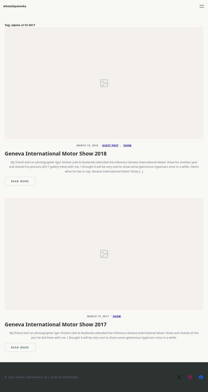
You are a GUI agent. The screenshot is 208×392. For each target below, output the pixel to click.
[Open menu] (202, 6)
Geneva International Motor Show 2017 (56, 324)
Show (127, 145)
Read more (23, 183)
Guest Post (110, 145)
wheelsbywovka (14, 6)
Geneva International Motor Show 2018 (56, 153)
